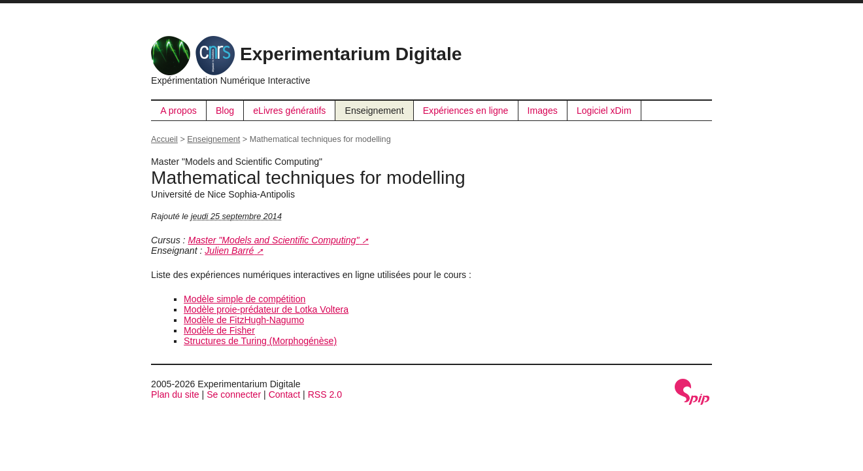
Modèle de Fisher (219, 330)
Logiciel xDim (604, 110)
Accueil (164, 139)
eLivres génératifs (289, 110)
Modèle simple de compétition (244, 299)
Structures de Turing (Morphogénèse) (260, 341)
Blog (225, 110)
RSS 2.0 (325, 394)
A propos (178, 110)
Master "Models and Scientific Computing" (273, 240)
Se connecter (234, 394)
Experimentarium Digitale (306, 54)
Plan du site (175, 394)
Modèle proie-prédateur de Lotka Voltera (266, 309)
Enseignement (374, 110)
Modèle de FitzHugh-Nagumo (244, 320)
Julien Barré (229, 250)
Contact (285, 394)
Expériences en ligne (466, 110)
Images (543, 110)
